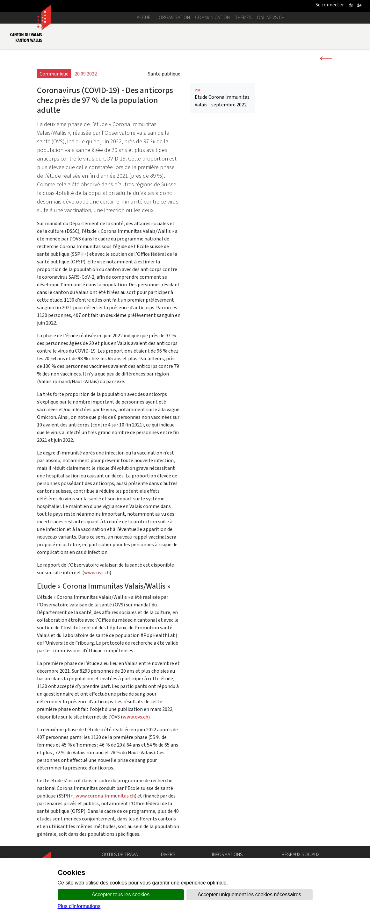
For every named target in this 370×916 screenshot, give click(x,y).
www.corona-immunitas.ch (105, 795)
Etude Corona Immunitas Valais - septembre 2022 (222, 98)
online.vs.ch (271, 17)
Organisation (174, 17)
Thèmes (243, 17)
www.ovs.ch (97, 572)
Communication (212, 17)
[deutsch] (359, 5)
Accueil (145, 17)
